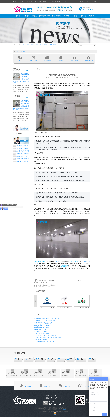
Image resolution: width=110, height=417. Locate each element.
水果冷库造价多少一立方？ (20, 91)
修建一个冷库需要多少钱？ (41, 339)
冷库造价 (75, 16)
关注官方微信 (86, 386)
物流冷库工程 (52, 45)
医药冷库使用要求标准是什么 (45, 287)
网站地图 (81, 1)
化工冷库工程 (58, 398)
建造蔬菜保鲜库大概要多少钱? (20, 89)
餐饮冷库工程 (49, 398)
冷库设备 (66, 16)
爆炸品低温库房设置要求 (19, 120)
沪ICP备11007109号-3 (62, 409)
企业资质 (34, 16)
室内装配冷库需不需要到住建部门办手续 (44, 341)
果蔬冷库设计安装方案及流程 (20, 118)
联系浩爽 (94, 1)
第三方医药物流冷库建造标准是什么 (21, 114)
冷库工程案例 (87, 1)
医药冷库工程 (25, 45)
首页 (17, 51)
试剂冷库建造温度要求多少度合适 (47, 285)
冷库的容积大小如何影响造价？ (21, 161)
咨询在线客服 (27, 386)
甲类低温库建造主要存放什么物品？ (21, 85)
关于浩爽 (26, 16)
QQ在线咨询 (46, 386)
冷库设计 (57, 261)
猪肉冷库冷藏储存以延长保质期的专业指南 (21, 112)
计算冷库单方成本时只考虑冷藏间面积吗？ (25, 75)
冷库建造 (85, 261)
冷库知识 (83, 16)
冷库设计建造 (50, 16)
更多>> (27, 70)
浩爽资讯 (58, 16)
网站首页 (17, 16)
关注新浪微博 (66, 386)
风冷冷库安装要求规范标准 (20, 116)
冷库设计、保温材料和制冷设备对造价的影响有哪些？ (48, 337)
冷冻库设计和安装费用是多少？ (21, 159)
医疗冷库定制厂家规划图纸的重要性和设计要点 (25, 102)
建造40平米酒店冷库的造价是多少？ (21, 87)
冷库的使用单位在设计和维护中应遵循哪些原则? (46, 335)
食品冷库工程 (34, 45)
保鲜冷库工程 (43, 45)
